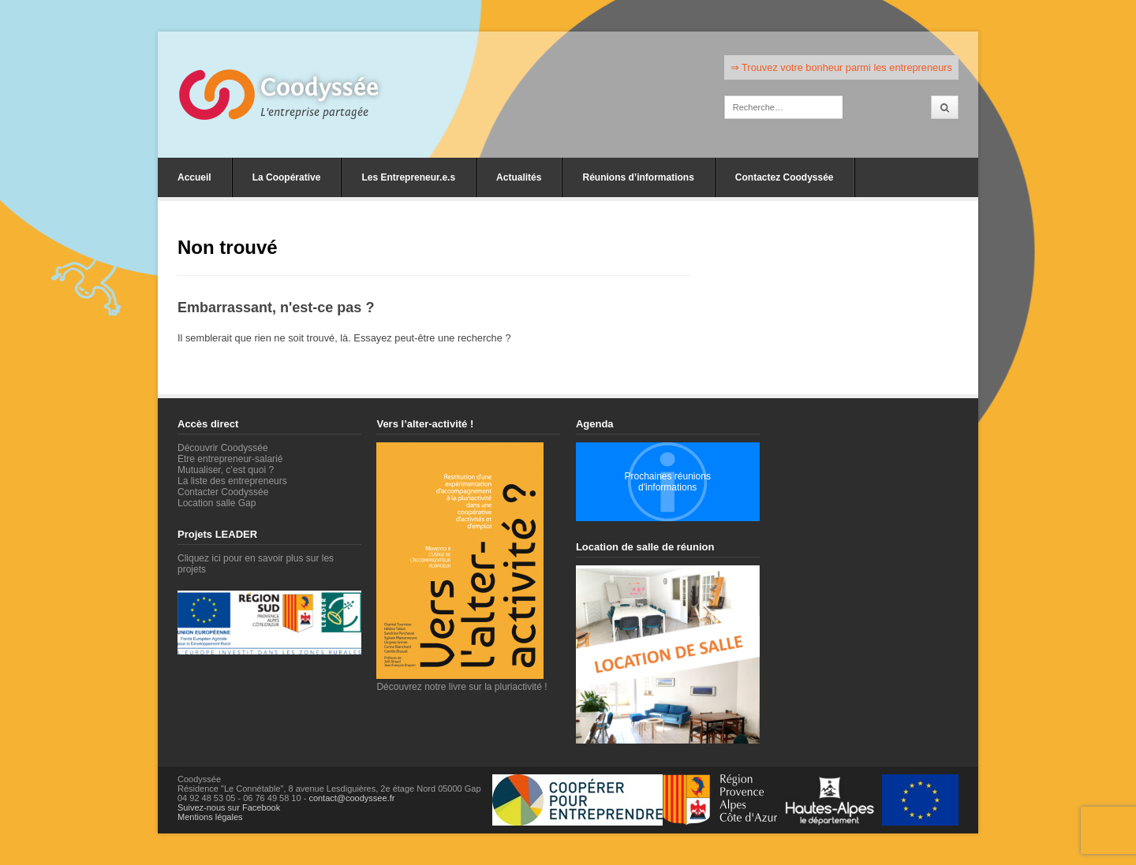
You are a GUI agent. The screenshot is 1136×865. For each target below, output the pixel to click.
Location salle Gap (217, 503)
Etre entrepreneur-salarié (230, 458)
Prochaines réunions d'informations (667, 482)
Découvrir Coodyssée (223, 447)
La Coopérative (286, 177)
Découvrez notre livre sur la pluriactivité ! (461, 681)
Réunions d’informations (637, 177)
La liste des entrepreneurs (232, 481)
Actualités (518, 177)
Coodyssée (319, 87)
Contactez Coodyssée (784, 177)
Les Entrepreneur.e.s (408, 177)
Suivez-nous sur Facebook (229, 807)
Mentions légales (210, 817)
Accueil (194, 177)
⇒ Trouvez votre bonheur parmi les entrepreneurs (841, 67)
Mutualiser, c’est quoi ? (226, 469)
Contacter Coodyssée (223, 492)
